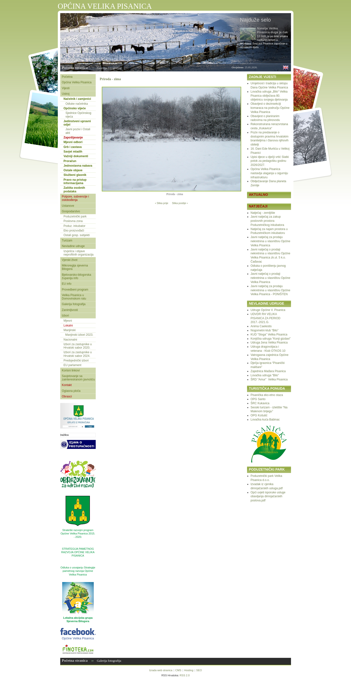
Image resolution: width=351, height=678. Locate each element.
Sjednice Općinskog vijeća (78, 114)
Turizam (67, 240)
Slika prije (161, 203)
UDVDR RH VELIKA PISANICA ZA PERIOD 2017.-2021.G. (266, 318)
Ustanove (68, 205)
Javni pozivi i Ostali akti (78, 131)
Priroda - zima (110, 79)
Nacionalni (70, 339)
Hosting (188, 670)
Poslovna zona (73, 221)
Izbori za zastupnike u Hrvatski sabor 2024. (78, 354)
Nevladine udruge (73, 246)
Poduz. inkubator (75, 226)
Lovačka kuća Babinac (265, 419)
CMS (178, 670)
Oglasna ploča (71, 391)
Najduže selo (255, 20)
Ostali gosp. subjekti (77, 235)
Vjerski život (69, 260)
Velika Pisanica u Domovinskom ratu (74, 296)
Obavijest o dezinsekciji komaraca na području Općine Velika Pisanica (270, 108)
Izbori (65, 315)
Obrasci (67, 396)
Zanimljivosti (70, 310)
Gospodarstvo (71, 211)
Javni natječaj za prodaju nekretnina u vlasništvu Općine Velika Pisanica (270, 241)
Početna (67, 76)
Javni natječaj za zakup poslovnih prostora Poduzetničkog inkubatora (267, 221)
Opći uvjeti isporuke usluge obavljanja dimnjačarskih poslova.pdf (268, 496)
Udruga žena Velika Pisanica (269, 342)
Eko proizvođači (74, 230)
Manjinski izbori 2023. (79, 334)
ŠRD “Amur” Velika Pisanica (269, 379)
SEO (199, 670)
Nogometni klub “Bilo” (265, 330)
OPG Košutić (259, 415)
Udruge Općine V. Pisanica (268, 310)
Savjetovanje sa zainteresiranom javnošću (78, 377)
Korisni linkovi (71, 370)
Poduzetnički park (75, 216)
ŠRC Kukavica (260, 403)
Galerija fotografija (109, 68)
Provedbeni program (75, 289)
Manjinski (70, 330)
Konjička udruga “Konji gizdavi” (271, 338)
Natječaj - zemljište (263, 213)
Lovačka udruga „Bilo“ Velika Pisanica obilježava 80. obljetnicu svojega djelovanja (269, 96)
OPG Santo (258, 399)
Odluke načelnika (77, 103)
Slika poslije (180, 203)
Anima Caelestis (261, 326)
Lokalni (68, 325)
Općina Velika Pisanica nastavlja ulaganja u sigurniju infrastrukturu (269, 173)
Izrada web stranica (160, 670)
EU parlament (72, 365)
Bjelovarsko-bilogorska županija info (76, 276)
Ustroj (65, 93)
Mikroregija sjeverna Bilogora (75, 267)
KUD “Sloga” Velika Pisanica (269, 334)
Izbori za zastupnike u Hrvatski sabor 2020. (78, 346)
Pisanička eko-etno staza (267, 395)
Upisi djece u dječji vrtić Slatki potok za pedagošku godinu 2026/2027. (270, 161)
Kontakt (67, 385)
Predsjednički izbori (76, 360)
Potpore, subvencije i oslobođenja (75, 198)
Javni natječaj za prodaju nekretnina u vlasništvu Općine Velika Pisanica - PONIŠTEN (270, 290)
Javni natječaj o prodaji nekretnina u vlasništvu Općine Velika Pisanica (270, 278)
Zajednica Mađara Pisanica (268, 371)
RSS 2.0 (185, 675)
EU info (66, 283)
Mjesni (68, 320)
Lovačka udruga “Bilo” (265, 375)
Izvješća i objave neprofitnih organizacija (79, 252)
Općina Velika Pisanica (77, 82)
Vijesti (66, 88)
